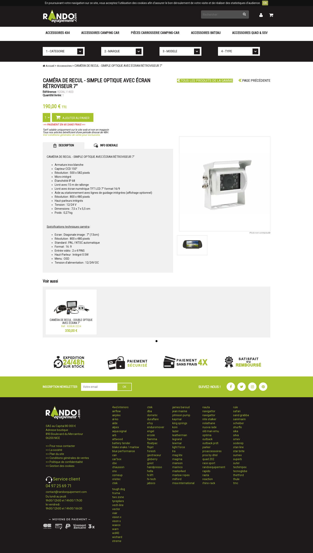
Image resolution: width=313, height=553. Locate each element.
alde (115, 423)
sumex (237, 455)
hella (150, 471)
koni (174, 427)
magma (177, 459)
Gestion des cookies (62, 466)
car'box (116, 459)
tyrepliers (118, 501)
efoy (150, 423)
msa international (183, 483)
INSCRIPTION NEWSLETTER (60, 386)
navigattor (208, 411)
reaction (207, 479)
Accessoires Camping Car (100, 33)
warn (115, 529)
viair (114, 513)
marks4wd (179, 471)
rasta (205, 475)
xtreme (116, 541)
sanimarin (239, 419)
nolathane (208, 423)
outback (207, 439)
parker (206, 447)
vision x (116, 517)
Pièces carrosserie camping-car (155, 33)
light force (178, 447)
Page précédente (254, 80)
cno (114, 471)
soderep (238, 443)
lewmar (177, 443)
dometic (152, 415)
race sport (208, 463)
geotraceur (154, 455)
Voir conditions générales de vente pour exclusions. (71, 134)
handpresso (154, 467)
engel (150, 431)
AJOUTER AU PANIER (72, 117)
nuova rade (209, 427)
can (114, 455)
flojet (150, 447)
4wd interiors (120, 407)
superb (237, 459)
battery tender (121, 443)
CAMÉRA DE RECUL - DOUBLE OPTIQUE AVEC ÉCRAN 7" (71, 321)
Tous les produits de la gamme (205, 80)
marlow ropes (181, 475)
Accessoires (64, 65)
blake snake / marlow (125, 447)
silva (236, 435)
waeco (116, 525)
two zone (118, 497)
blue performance (123, 451)
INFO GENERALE (106, 146)
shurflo (237, 427)
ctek (115, 483)
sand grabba (241, 415)
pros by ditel (210, 455)
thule (236, 479)
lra (173, 451)
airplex (116, 415)
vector (116, 509)
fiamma (152, 439)
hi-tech (151, 479)
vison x (116, 521)
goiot (150, 463)
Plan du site (57, 454)
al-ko (115, 419)
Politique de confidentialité (66, 462)
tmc (235, 483)
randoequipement (213, 467)
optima (206, 435)
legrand (177, 439)
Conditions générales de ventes (69, 458)
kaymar (177, 419)
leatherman (179, 435)
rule (235, 407)
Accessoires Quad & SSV (249, 33)
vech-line (118, 505)
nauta (206, 407)
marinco (177, 467)
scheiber (238, 423)
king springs (179, 423)
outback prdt (210, 443)
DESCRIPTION (63, 146)
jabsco (151, 483)
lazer (175, 431)
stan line (238, 447)
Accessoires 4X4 (58, 33)
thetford (238, 475)
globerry (152, 459)
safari (237, 411)
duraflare (153, 419)
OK (265, 3)
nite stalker (209, 419)
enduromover (155, 427)
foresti (151, 451)
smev (236, 439)
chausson (118, 467)
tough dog (118, 489)
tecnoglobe (240, 471)
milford (176, 479)
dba (149, 411)
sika (235, 431)
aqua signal (119, 431)
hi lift (150, 475)
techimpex (240, 467)
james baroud (181, 407)
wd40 (115, 533)
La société (56, 450)
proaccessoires (212, 451)
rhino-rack (208, 483)
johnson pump (181, 415)
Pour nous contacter (62, 446)
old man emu (210, 431)
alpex (115, 427)
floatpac (152, 443)
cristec (116, 479)
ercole (151, 435)
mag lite (177, 455)
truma (116, 493)
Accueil (48, 65)
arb (114, 435)
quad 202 (208, 459)
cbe (114, 463)
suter (236, 463)
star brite (239, 451)
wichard (117, 537)
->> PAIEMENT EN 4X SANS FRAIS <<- (64, 124)
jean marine (179, 411)
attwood (117, 439)
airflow (116, 411)
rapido (206, 471)
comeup (117, 475)
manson (177, 463)
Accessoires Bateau (206, 33)
